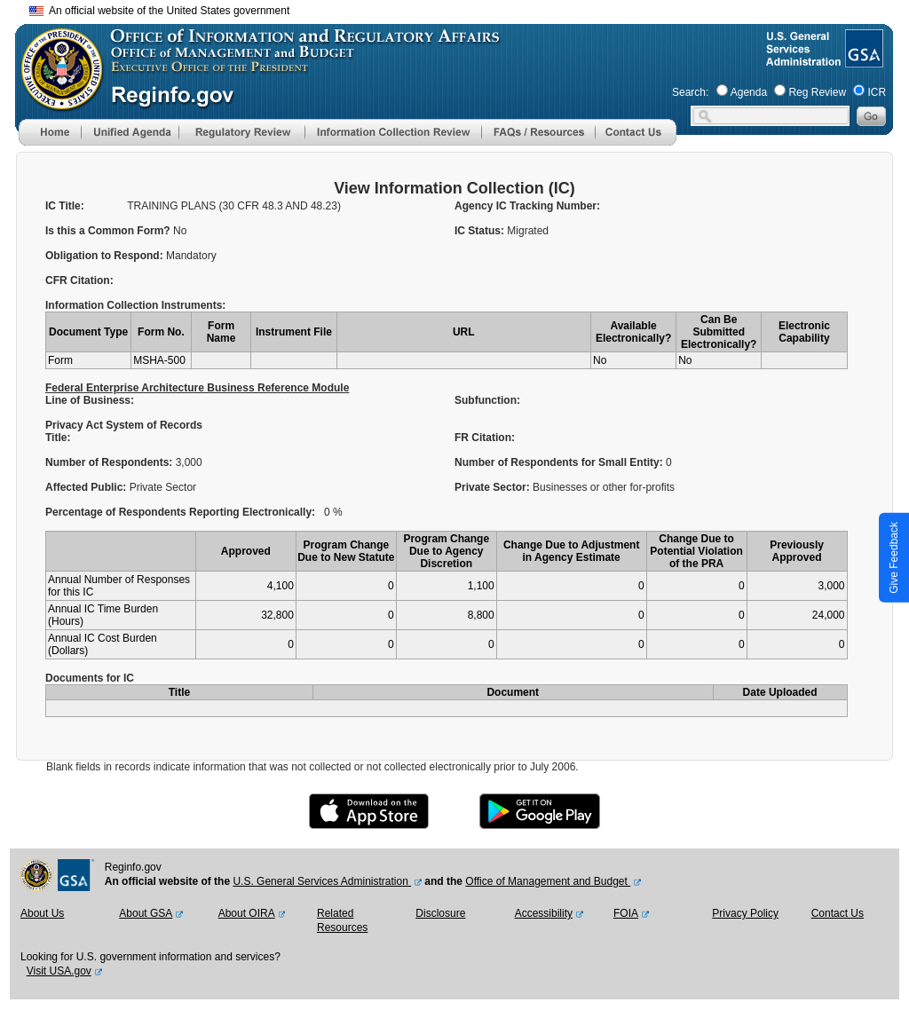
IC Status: (480, 231)
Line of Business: (89, 400)
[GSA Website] (862, 60)
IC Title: (64, 206)
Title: (59, 437)
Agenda (749, 92)
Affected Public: (87, 487)
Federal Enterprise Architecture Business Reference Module (197, 388)
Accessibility (544, 913)
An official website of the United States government (159, 10)
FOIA (625, 913)
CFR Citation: (79, 280)
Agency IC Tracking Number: (527, 206)
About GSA (145, 913)
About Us (42, 913)
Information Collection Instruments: (135, 305)
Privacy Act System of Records (123, 425)
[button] (129, 132)
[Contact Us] (635, 142)
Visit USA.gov (59, 971)
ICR (876, 92)
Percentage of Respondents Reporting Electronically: (180, 512)
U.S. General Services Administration (322, 881)
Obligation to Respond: (105, 255)
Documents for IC (89, 678)
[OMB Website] (56, 102)
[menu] (129, 132)
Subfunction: (487, 400)
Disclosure (440, 913)
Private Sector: (493, 487)
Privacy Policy (745, 913)
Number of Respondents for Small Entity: (560, 462)
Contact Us (837, 913)
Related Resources (342, 920)
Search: (690, 92)
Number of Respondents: (110, 462)
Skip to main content (465, 8)
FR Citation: (486, 437)
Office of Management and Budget (547, 881)
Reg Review (817, 92)
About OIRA (246, 913)
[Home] (50, 142)
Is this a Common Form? (109, 231)
